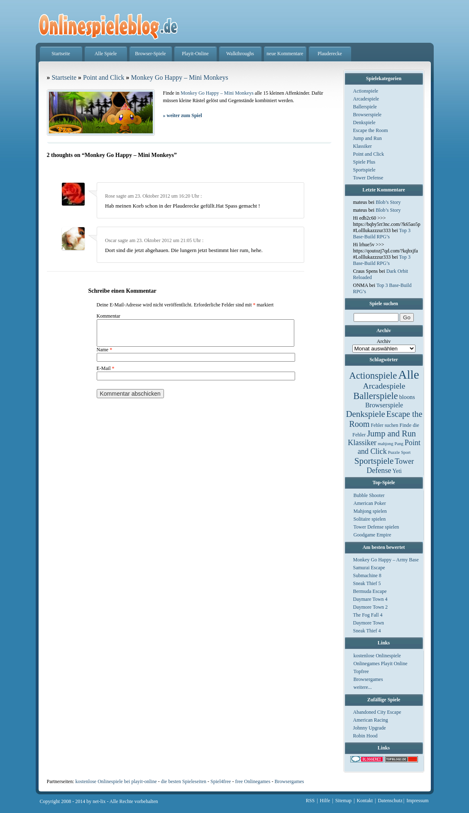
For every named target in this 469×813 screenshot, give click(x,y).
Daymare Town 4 (370, 599)
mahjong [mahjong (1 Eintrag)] (385, 443)
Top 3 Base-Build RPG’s (382, 234)
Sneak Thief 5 (367, 583)
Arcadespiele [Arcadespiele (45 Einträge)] (384, 386)
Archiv (384, 341)
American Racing (370, 720)
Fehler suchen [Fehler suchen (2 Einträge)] (384, 425)
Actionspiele (366, 91)
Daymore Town (368, 623)
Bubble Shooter (369, 495)
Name (104, 355)
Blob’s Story (388, 202)
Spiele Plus (364, 162)
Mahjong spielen (370, 511)
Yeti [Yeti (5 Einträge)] (397, 471)
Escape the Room (370, 130)
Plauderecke (330, 53)
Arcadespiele (366, 99)
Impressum (417, 800)
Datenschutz (390, 800)
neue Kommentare (284, 53)
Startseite (60, 53)
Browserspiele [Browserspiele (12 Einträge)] (384, 405)
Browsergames (368, 679)
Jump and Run (367, 138)
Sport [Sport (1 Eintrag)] (405, 452)
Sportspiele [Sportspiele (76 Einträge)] (374, 461)
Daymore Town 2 (370, 607)
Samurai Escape (369, 568)
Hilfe (325, 800)
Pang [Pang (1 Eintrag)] (398, 443)
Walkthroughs (240, 53)
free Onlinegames (252, 781)
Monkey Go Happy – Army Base (386, 560)
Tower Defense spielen (376, 527)
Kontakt (365, 800)
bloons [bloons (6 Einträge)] (407, 397)
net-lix (99, 801)
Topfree (361, 671)
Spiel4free (220, 781)
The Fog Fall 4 (368, 615)
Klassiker (362, 146)
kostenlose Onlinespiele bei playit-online (115, 781)
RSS (310, 800)
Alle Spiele (106, 53)
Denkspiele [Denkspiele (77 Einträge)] (365, 414)
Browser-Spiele (150, 53)
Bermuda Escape (370, 591)
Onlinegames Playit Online (381, 663)
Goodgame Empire (372, 535)
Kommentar (108, 316)
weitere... (363, 687)
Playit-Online (195, 53)
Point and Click (368, 154)
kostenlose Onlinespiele (377, 656)
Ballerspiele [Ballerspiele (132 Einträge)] (375, 396)
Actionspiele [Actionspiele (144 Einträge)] (373, 375)
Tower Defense (368, 178)
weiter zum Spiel (182, 115)
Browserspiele (367, 115)
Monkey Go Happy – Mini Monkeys (179, 77)
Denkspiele (364, 122)
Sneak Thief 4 (367, 631)
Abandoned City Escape (377, 712)
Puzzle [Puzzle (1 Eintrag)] (394, 452)
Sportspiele (364, 170)
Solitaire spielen (370, 519)
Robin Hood (365, 736)
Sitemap (343, 800)
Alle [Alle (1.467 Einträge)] (408, 374)
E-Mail (106, 373)
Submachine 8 (367, 575)
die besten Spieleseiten (183, 781)
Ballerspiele (365, 107)
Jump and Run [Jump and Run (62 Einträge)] (391, 433)
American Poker (370, 503)
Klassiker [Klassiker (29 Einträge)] (362, 442)
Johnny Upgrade (369, 728)
